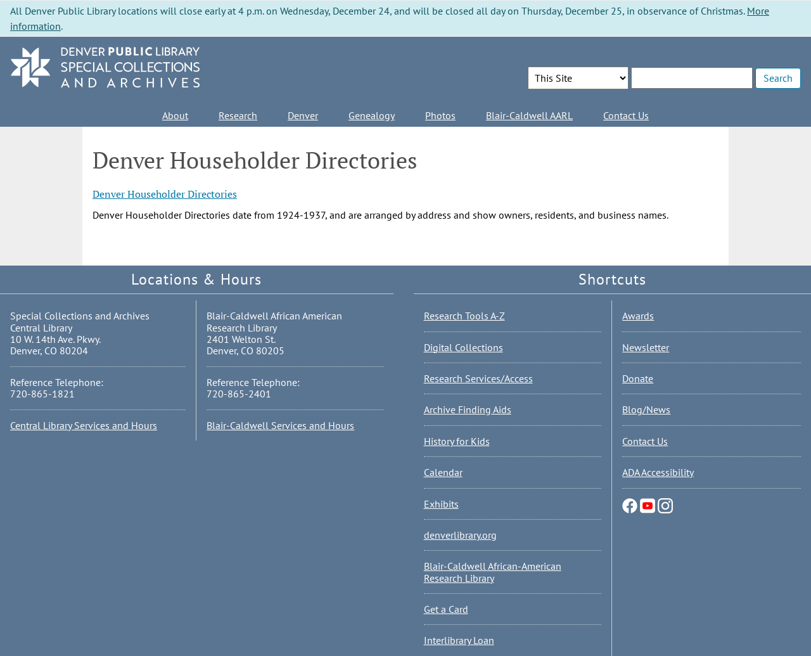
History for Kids (457, 441)
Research (238, 115)
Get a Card (446, 609)
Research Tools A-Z (464, 315)
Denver (303, 115)
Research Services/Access (478, 378)
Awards (638, 315)
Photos (440, 115)
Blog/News (646, 409)
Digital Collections (463, 347)
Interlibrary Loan (459, 640)
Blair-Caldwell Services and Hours (280, 425)
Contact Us (626, 115)
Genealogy (371, 115)
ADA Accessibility (658, 472)
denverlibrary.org (460, 535)
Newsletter (645, 347)
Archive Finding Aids (467, 409)
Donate (637, 378)
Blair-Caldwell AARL (529, 115)
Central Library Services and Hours (83, 425)
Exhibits (441, 504)
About (175, 115)
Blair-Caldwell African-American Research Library (492, 572)
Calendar (443, 472)
